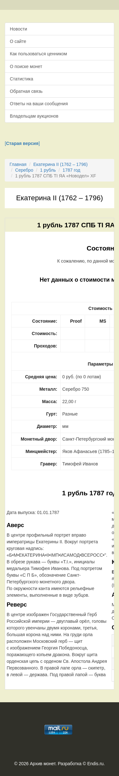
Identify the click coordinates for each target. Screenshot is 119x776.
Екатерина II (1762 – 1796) (60, 164)
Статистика (21, 78)
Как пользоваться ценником (38, 53)
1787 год (71, 170)
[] (22, 143)
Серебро (24, 170)
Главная (18, 164)
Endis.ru (95, 763)
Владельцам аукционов (34, 116)
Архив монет (42, 763)
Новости (18, 28)
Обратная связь (26, 91)
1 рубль (48, 170)
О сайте (18, 41)
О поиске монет (26, 66)
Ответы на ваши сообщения (39, 103)
